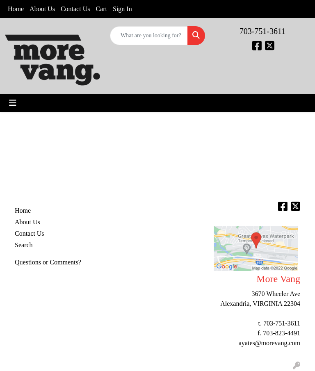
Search (24, 244)
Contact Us (75, 8)
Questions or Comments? (48, 262)
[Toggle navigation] (12, 103)
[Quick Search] (149, 35)
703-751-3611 (263, 31)
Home (16, 8)
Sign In (122, 8)
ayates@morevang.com (269, 342)
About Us (42, 8)
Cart (101, 8)
